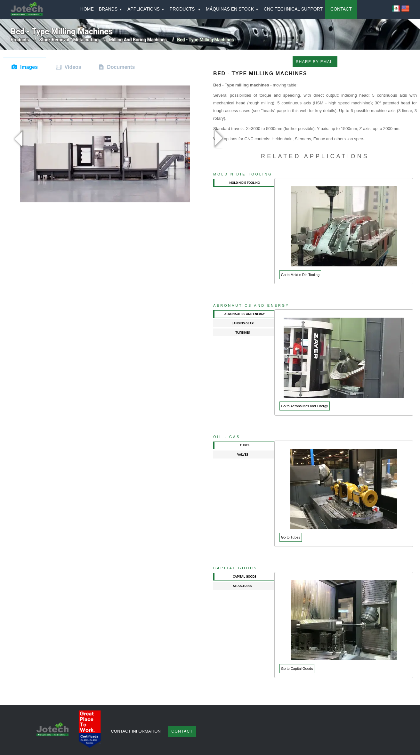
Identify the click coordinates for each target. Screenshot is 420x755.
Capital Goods (235, 568)
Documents (121, 67)
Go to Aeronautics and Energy (304, 406)
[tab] (244, 183)
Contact (182, 731)
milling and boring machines (138, 39)
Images (29, 67)
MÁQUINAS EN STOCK (232, 9)
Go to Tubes (290, 537)
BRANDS (110, 9)
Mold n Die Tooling (242, 174)
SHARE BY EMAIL (315, 62)
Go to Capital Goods (297, 668)
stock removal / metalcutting (69, 39)
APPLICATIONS (146, 9)
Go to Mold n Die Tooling (300, 275)
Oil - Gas (226, 437)
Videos (73, 67)
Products (20, 39)
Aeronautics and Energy (251, 305)
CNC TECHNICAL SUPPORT (293, 9)
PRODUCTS (185, 9)
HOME (87, 9)
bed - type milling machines (205, 39)
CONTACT (341, 9)
